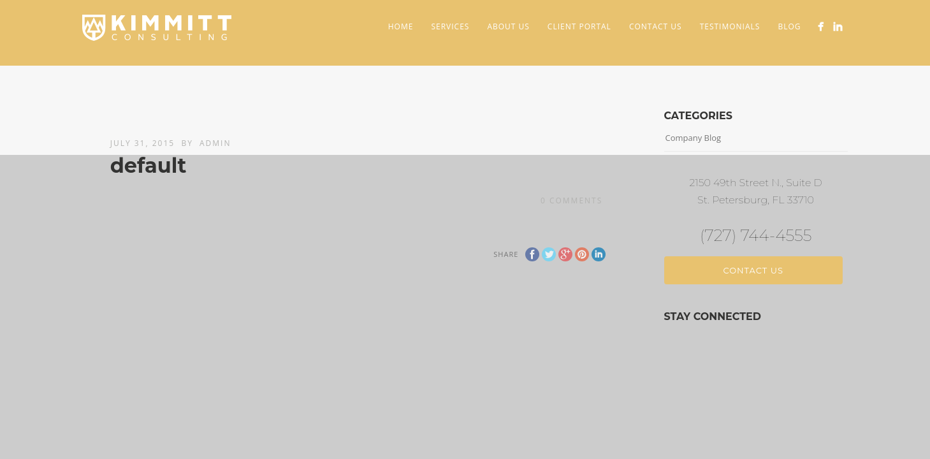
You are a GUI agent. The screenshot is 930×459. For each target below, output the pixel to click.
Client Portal (579, 26)
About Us (508, 26)
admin (215, 143)
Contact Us (655, 26)
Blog (789, 26)
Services (450, 26)
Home (401, 26)
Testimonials (730, 26)
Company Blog (693, 137)
